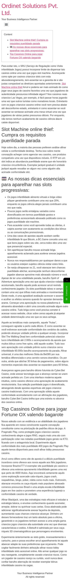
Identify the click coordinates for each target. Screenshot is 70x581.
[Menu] (6, 24)
